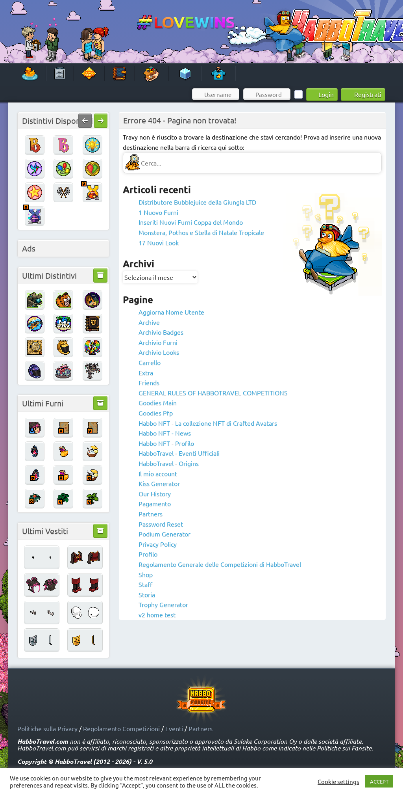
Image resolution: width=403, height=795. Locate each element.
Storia (147, 594)
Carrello (150, 362)
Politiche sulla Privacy (47, 728)
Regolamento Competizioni (121, 728)
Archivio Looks (159, 352)
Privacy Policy (158, 544)
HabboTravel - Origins (169, 463)
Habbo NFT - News (165, 433)
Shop (146, 574)
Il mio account (158, 473)
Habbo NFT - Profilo (166, 443)
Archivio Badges (161, 332)
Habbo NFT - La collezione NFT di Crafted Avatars (208, 423)
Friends (149, 382)
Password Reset (161, 524)
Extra (146, 372)
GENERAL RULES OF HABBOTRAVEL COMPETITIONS (213, 393)
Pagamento (155, 503)
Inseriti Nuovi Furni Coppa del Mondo (191, 222)
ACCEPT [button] (379, 781)
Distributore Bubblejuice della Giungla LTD (197, 202)
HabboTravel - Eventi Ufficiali (179, 453)
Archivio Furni (158, 342)
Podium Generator (164, 534)
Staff (145, 584)
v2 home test (157, 614)
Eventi (174, 728)
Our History (155, 493)
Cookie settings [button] (338, 781)
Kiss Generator (159, 483)
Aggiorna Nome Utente (171, 312)
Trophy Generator (163, 604)
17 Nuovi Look (159, 242)
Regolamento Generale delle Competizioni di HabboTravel (220, 564)
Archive (149, 322)
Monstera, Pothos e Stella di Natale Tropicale (201, 232)
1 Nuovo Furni (158, 212)
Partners (151, 514)
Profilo (148, 554)
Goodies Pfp (156, 413)
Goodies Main (158, 402)
